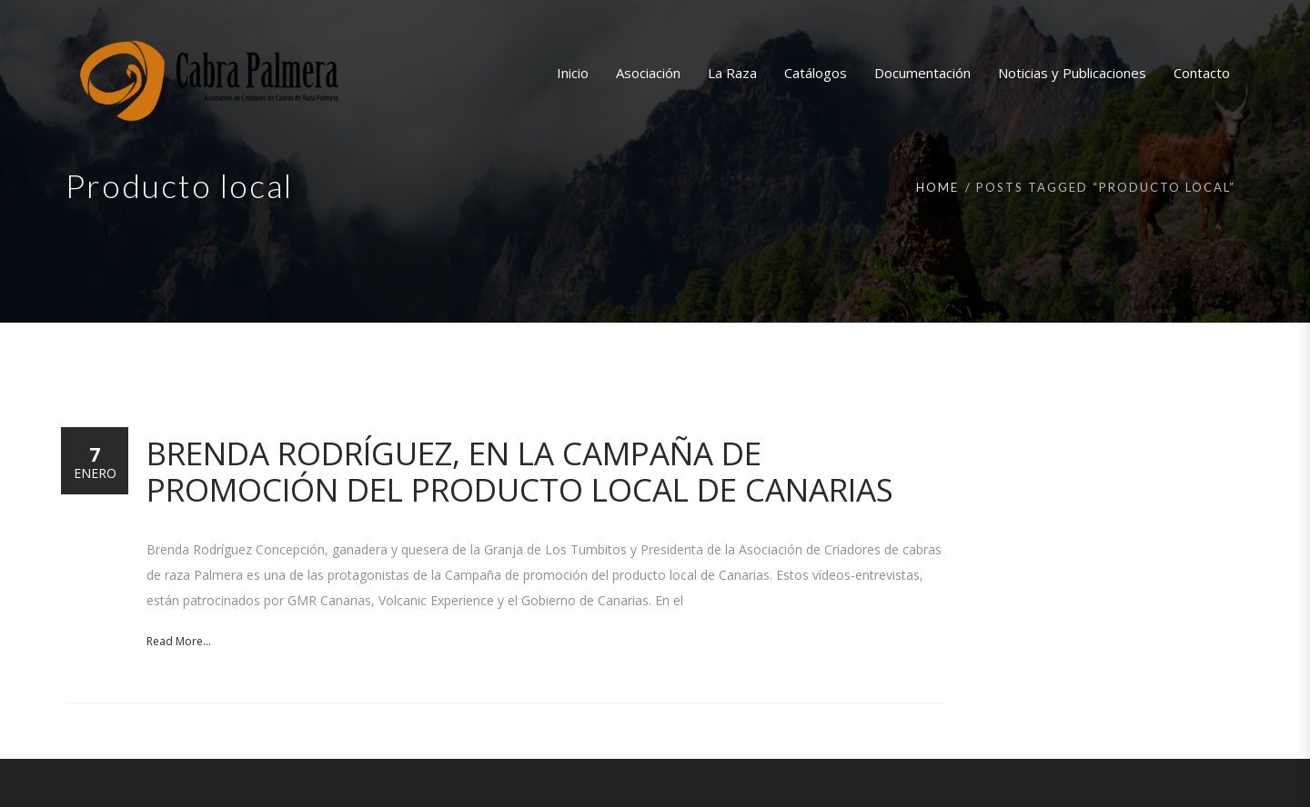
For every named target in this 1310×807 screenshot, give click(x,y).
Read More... (178, 641)
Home (937, 187)
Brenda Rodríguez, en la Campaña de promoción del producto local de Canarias (519, 471)
